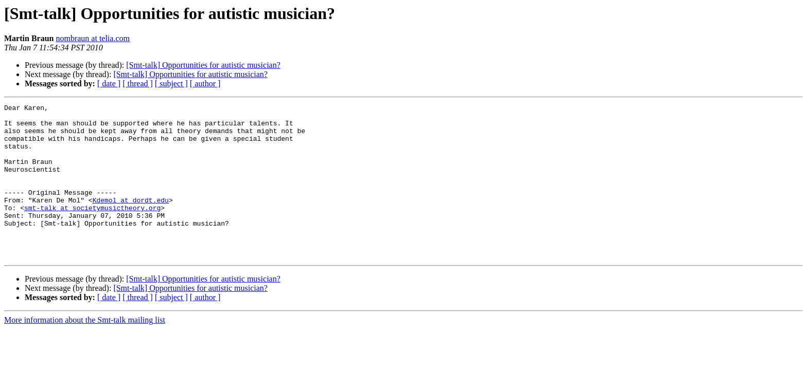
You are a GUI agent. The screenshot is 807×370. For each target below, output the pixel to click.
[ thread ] (137, 83)
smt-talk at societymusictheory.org (92, 229)
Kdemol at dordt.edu (131, 220)
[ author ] (205, 83)
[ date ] (108, 83)
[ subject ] (171, 83)
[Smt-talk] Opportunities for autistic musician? (203, 65)
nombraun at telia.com (93, 38)
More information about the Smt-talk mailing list (84, 350)
